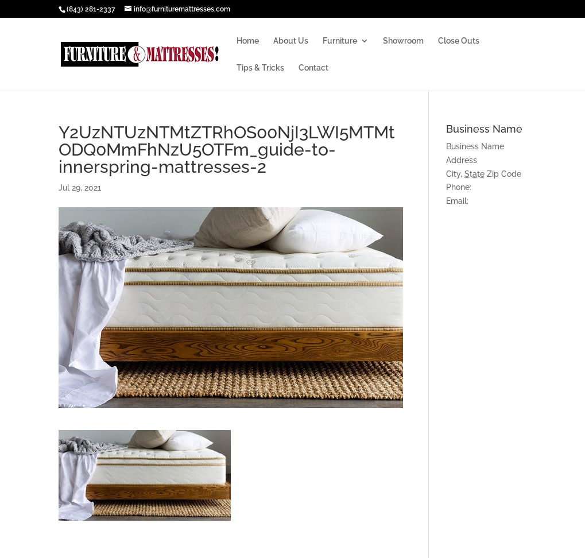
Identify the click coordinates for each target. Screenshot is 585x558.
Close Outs (458, 41)
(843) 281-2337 (91, 9)
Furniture (340, 41)
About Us (290, 41)
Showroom (403, 41)
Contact (313, 68)
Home (248, 41)
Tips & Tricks (260, 68)
